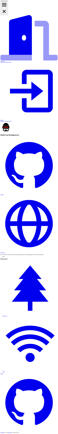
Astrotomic (10, 432)
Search (10, 62)
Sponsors (7, 62)
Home (1, 62)
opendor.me (2, 432)
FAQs (4, 62)
